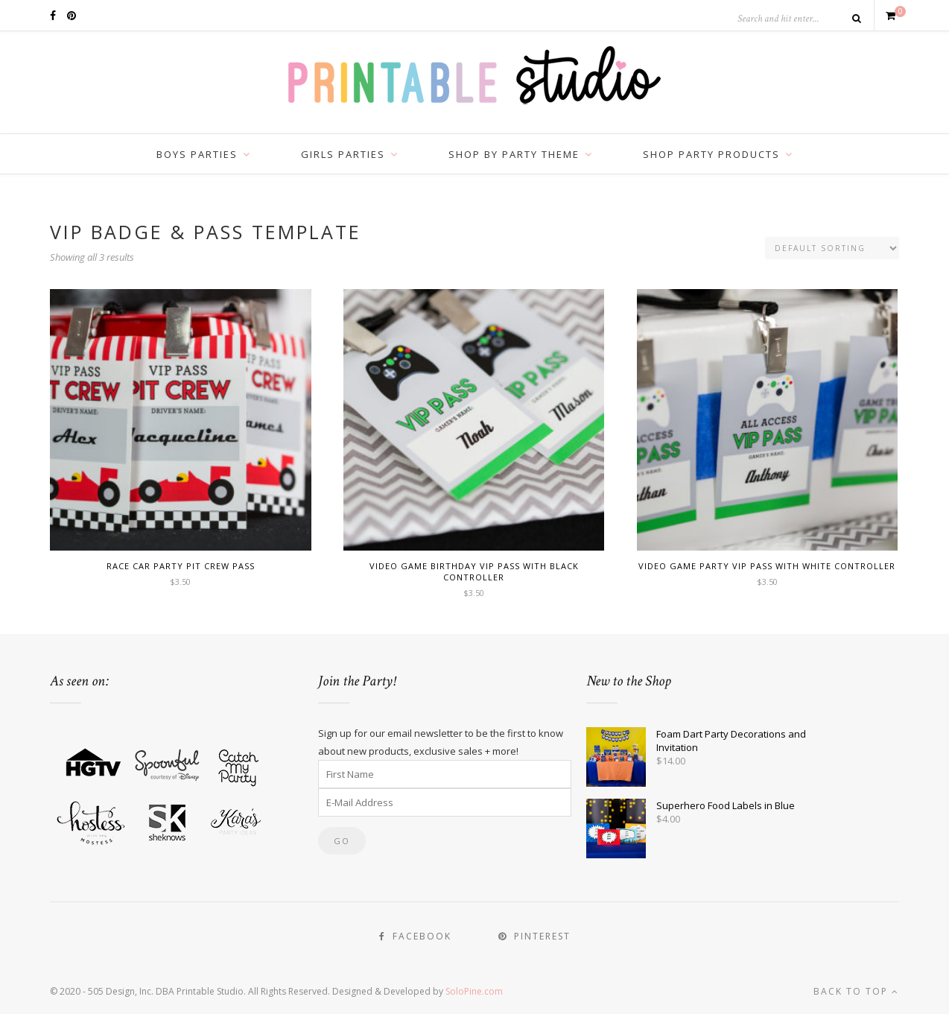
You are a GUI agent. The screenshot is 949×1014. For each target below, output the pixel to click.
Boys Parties (197, 154)
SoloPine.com (474, 991)
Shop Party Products (711, 154)
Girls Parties (343, 154)
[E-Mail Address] (444, 802)
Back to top (856, 991)
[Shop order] (832, 248)
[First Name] (444, 774)
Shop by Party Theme (514, 154)
